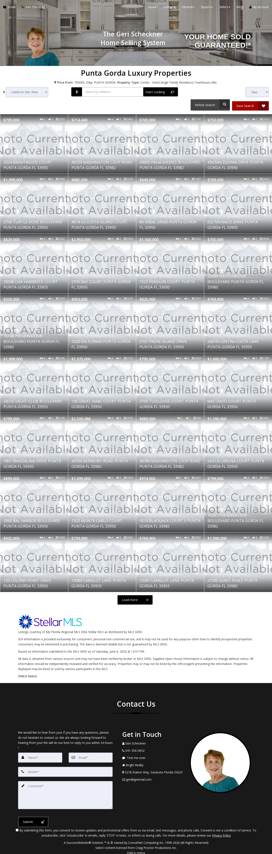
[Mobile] (65, 769)
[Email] (91, 755)
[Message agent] (152, 756)
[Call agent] (31, 8)
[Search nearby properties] (76, 91)
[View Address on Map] (152, 770)
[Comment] (65, 792)
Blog (240, 8)
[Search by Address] (124, 91)
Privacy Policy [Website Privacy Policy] (221, 832)
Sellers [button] (224, 8)
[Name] (40, 755)
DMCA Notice (27, 674)
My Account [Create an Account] (259, 8)
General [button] (188, 8)
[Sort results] (27, 92)
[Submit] (33, 818)
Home (152, 8)
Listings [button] (169, 8)
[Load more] (135, 598)
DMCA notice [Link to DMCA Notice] (136, 849)
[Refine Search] (209, 104)
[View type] (257, 92)
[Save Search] (250, 104)
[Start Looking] (160, 91)
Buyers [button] (207, 8)
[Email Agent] (10, 8)
